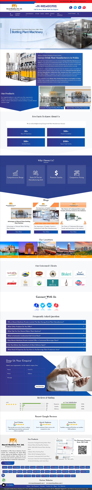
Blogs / (55, 486)
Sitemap (37, 13)
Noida (27, 467)
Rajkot (61, 467)
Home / (29, 486)
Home (11, 14)
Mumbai (9, 256)
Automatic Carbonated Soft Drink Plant (38, 456)
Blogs (42, 13)
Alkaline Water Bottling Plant (36, 451)
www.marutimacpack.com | (36, 483)
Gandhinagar (45, 475)
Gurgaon (33, 467)
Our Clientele (59, 14)
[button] (7, 33)
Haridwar (72, 471)
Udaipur (30, 471)
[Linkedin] (79, 7)
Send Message (40, 386)
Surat (66, 467)
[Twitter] (75, 7)
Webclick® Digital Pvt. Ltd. (62, 488)
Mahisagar (53, 475)
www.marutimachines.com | (54, 483)
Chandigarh (16, 467)
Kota (24, 471)
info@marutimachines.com (78, 1)
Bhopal (82, 467)
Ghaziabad (40, 467)
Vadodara (60, 475)
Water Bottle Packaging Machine (37, 454)
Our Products (29, 14)
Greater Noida (85, 471)
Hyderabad (36, 471)
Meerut (59, 471)
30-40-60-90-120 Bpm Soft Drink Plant (38, 461)
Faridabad (47, 467)
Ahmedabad (54, 467)
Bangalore (19, 475)
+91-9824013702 (46, 6)
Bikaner (20, 471)
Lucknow (53, 471)
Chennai (65, 256)
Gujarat (5, 467)
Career (47, 13)
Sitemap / (42, 486)
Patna (10, 467)
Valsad (38, 475)
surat (33, 475)
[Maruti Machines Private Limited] (13, 443)
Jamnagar (67, 475)
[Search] (82, 14)
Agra (42, 471)
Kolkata (46, 256)
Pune (10, 471)
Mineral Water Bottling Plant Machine (77, 107)
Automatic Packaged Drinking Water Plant (52, 107)
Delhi (27, 256)
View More (19, 232)
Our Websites (61, 486)
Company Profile (17, 14)
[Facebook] (71, 7)
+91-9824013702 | (65, 1)
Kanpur (47, 471)
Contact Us (52, 14)
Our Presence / (35, 486)
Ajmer (14, 471)
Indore (87, 467)
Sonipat (77, 467)
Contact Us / (49, 486)
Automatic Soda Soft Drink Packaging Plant (39, 458)
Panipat (71, 467)
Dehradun (65, 471)
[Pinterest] (84, 7)
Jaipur (77, 471)
